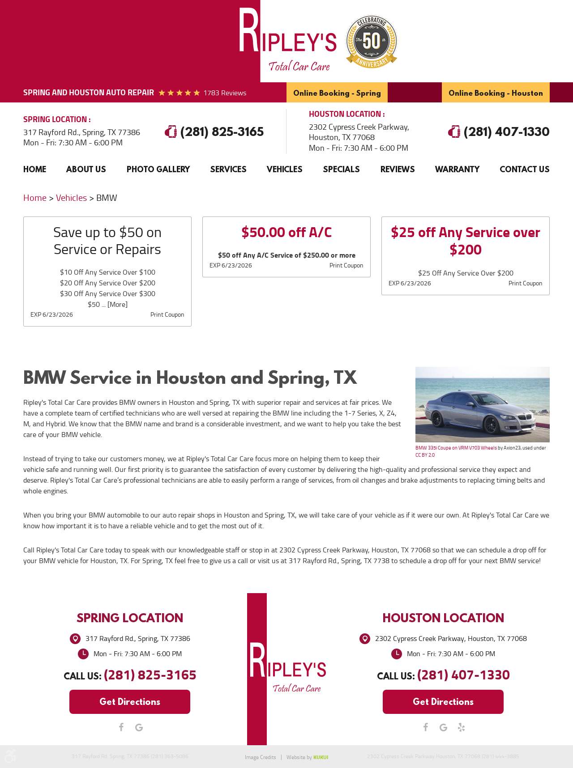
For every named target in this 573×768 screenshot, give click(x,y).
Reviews (398, 169)
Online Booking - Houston (496, 93)
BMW (106, 197)
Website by (307, 757)
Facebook (121, 727)
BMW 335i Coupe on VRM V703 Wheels (456, 448)
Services (228, 169)
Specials (341, 169)
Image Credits (260, 757)
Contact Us (525, 169)
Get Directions (129, 702)
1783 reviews (224, 93)
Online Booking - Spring (337, 93)
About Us (86, 169)
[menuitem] (34, 169)
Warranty (457, 169)
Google (139, 727)
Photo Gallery (158, 169)
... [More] (114, 304)
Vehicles (285, 169)
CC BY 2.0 (425, 455)
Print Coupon (167, 314)
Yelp (461, 727)
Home (34, 169)
